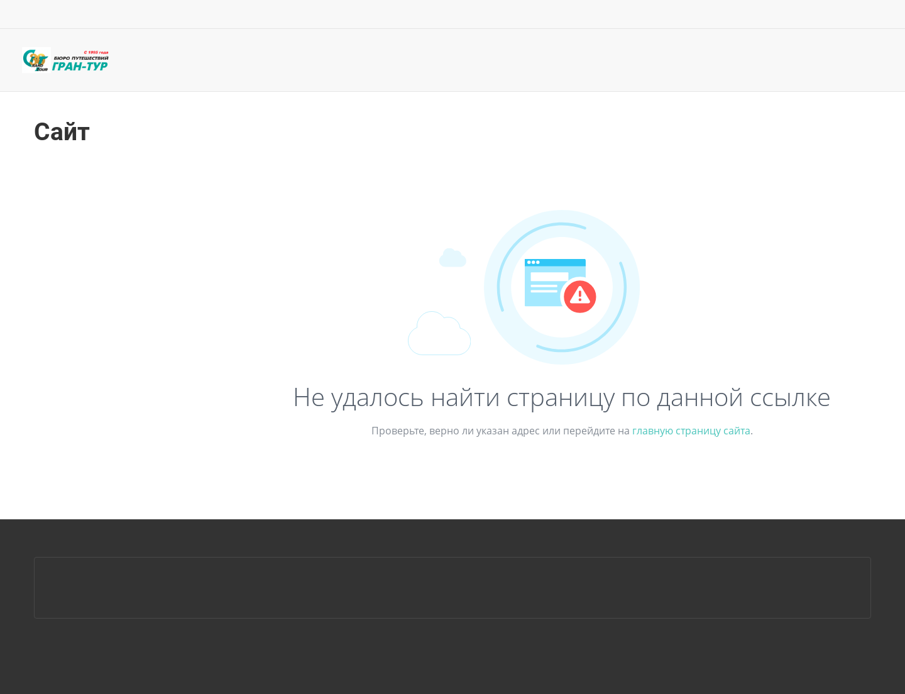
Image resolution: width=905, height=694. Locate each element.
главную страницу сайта (691, 431)
